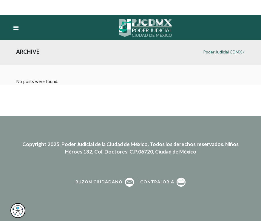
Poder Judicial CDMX (222, 51)
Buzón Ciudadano (104, 181)
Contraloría (163, 181)
